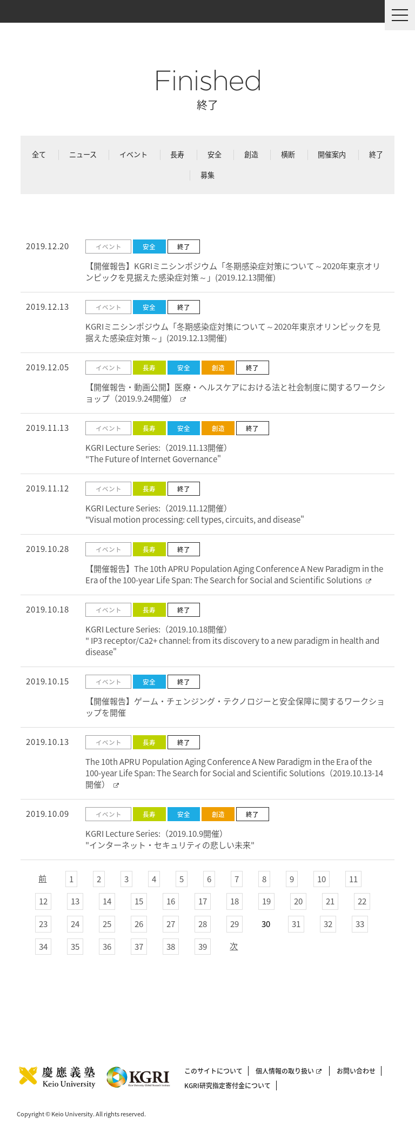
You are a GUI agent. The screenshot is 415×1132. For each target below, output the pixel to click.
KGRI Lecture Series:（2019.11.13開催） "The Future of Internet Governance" (158, 453)
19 (266, 901)
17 (202, 901)
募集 (207, 175)
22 (362, 901)
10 (321, 879)
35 (75, 947)
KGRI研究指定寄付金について (227, 1085)
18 (234, 901)
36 (107, 947)
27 (170, 924)
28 (202, 924)
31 (296, 924)
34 (43, 947)
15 (139, 901)
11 (353, 879)
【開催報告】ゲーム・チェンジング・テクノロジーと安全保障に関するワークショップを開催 (235, 706)
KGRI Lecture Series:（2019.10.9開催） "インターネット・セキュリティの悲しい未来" (170, 839)
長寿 (177, 154)
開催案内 (332, 154)
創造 (251, 154)
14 (107, 901)
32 (328, 924)
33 (360, 924)
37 (139, 947)
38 (170, 947)
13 (75, 901)
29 (234, 924)
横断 (288, 154)
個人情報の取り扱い (289, 1071)
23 (43, 924)
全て (39, 154)
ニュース (83, 154)
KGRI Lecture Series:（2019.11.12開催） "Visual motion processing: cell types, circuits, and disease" (194, 513)
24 (75, 924)
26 (139, 924)
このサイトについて (213, 1071)
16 (170, 901)
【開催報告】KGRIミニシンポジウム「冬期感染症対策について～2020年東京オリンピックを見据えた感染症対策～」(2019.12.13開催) (232, 271)
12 (43, 901)
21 (330, 901)
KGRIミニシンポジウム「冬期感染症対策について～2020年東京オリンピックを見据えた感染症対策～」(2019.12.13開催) (232, 332)
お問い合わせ (356, 1071)
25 (107, 924)
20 (298, 901)
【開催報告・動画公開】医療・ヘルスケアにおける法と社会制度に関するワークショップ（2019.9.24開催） (235, 392)
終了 (376, 154)
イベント (133, 154)
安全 (215, 154)
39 (202, 947)
